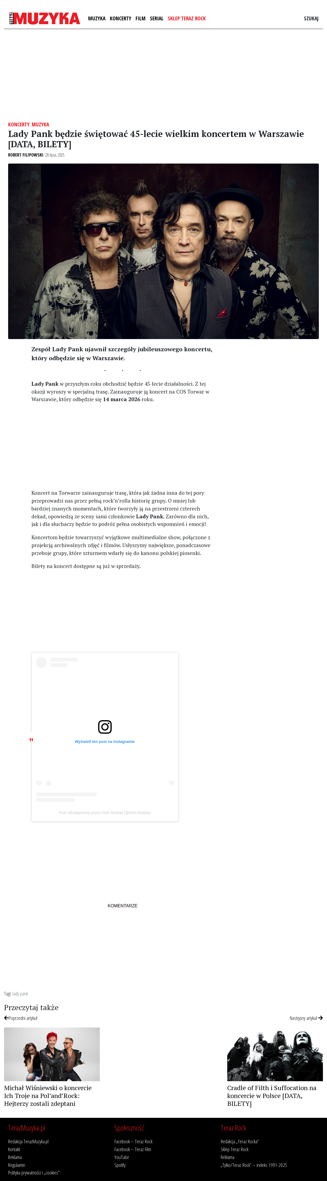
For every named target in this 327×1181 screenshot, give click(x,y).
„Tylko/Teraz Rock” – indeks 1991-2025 (254, 1165)
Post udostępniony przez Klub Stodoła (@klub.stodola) (105, 812)
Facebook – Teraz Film (132, 1149)
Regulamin (16, 1165)
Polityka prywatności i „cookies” (34, 1172)
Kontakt (14, 1149)
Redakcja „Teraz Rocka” (240, 1141)
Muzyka (96, 18)
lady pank (20, 993)
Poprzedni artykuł (20, 1018)
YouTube (121, 1157)
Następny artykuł (306, 1018)
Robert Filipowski (25, 155)
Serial (157, 18)
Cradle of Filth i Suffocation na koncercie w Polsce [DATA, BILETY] (271, 1095)
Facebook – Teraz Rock (133, 1141)
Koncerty (120, 18)
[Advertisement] (163, 75)
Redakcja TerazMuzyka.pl (28, 1141)
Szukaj (311, 18)
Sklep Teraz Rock (187, 18)
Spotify (120, 1165)
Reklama (15, 1157)
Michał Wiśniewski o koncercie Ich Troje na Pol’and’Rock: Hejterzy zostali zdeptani (48, 1095)
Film (141, 18)
